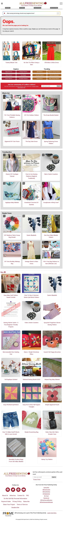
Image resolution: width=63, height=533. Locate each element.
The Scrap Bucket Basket (50, 115)
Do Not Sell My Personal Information (15, 498)
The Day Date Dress (31, 141)
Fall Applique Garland (11, 379)
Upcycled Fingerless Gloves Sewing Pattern (52, 324)
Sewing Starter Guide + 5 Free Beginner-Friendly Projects (10, 325)
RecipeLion (46, 498)
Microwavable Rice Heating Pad (11, 353)
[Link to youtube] (24, 489)
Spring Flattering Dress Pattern (51, 142)
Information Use (21, 87)
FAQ (27, 495)
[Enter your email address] (42, 477)
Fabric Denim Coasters (51, 174)
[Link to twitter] (13, 489)
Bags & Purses (8, 71)
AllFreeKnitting (46, 491)
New (3, 272)
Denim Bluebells (31, 235)
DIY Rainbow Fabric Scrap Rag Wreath (12, 236)
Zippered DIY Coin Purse (12, 141)
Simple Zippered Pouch (52, 405)
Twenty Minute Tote (11, 62)
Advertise (13, 495)
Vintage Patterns (23, 71)
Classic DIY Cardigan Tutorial (12, 175)
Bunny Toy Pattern (46, 459)
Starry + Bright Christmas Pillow (31, 353)
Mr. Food (46, 496)
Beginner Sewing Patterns (54, 71)
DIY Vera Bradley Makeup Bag (12, 262)
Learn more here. (52, 513)
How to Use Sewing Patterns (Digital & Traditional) (31, 176)
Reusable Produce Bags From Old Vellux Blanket (16, 460)
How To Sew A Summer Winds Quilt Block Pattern (31, 296)
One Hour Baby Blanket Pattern (51, 236)
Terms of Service (22, 504)
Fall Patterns (39, 71)
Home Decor (40, 78)
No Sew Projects (40, 75)
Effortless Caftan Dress (52, 62)
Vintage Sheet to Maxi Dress (31, 262)
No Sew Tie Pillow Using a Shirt (31, 63)
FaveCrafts (46, 487)
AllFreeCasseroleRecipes (46, 502)
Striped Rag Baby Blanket (52, 379)
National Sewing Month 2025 (31, 379)
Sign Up (58, 86)
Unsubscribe (15, 507)
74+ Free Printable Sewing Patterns (12, 116)
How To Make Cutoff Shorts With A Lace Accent (10, 433)
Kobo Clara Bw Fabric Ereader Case (52, 433)
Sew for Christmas (54, 75)
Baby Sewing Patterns (54, 78)
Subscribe (26, 501)
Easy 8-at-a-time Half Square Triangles (31, 406)
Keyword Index (6, 501)
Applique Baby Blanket (12, 202)
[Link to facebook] (8, 489)
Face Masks (23, 75)
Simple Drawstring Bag (31, 432)
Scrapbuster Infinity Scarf (51, 202)
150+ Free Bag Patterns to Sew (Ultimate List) (51, 262)
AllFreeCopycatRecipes (46, 500)
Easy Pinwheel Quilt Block (11, 405)
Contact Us (20, 495)
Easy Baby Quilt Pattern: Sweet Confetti (11, 296)
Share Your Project (9, 504)
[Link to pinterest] (18, 489)
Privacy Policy (35, 86)
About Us (5, 495)
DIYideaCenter (46, 494)
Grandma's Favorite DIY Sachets (31, 203)
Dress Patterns (8, 78)
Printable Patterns (23, 78)
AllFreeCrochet (46, 489)
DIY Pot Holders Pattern (31, 115)
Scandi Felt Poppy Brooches (52, 352)
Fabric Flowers (8, 75)
